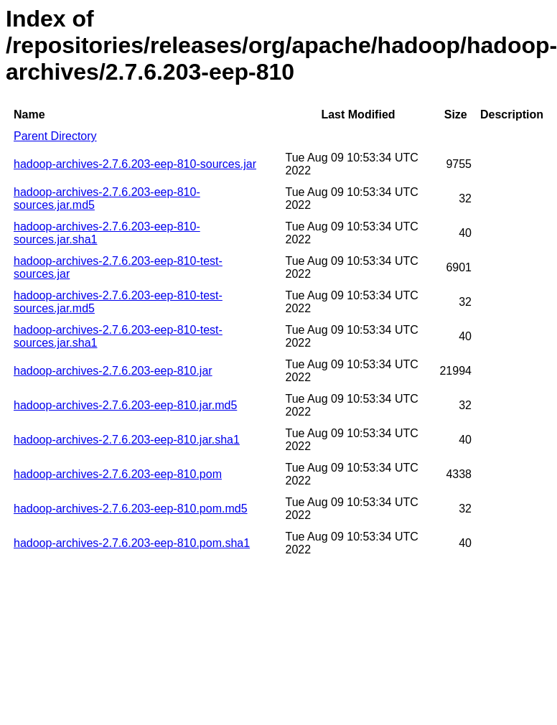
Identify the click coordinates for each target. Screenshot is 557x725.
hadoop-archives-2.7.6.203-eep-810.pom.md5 (131, 508)
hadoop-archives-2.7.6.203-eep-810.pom (118, 474)
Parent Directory (55, 136)
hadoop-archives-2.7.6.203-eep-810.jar (113, 371)
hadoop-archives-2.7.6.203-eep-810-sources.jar (135, 164)
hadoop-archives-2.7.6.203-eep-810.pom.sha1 (132, 543)
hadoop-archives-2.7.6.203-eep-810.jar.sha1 (127, 440)
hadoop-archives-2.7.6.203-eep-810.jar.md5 (125, 405)
